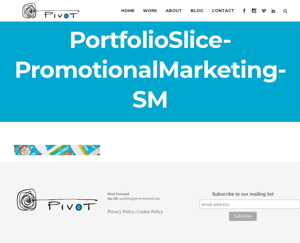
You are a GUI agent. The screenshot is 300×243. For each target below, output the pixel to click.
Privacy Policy (120, 211)
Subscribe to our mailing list (243, 194)
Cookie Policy (150, 211)
